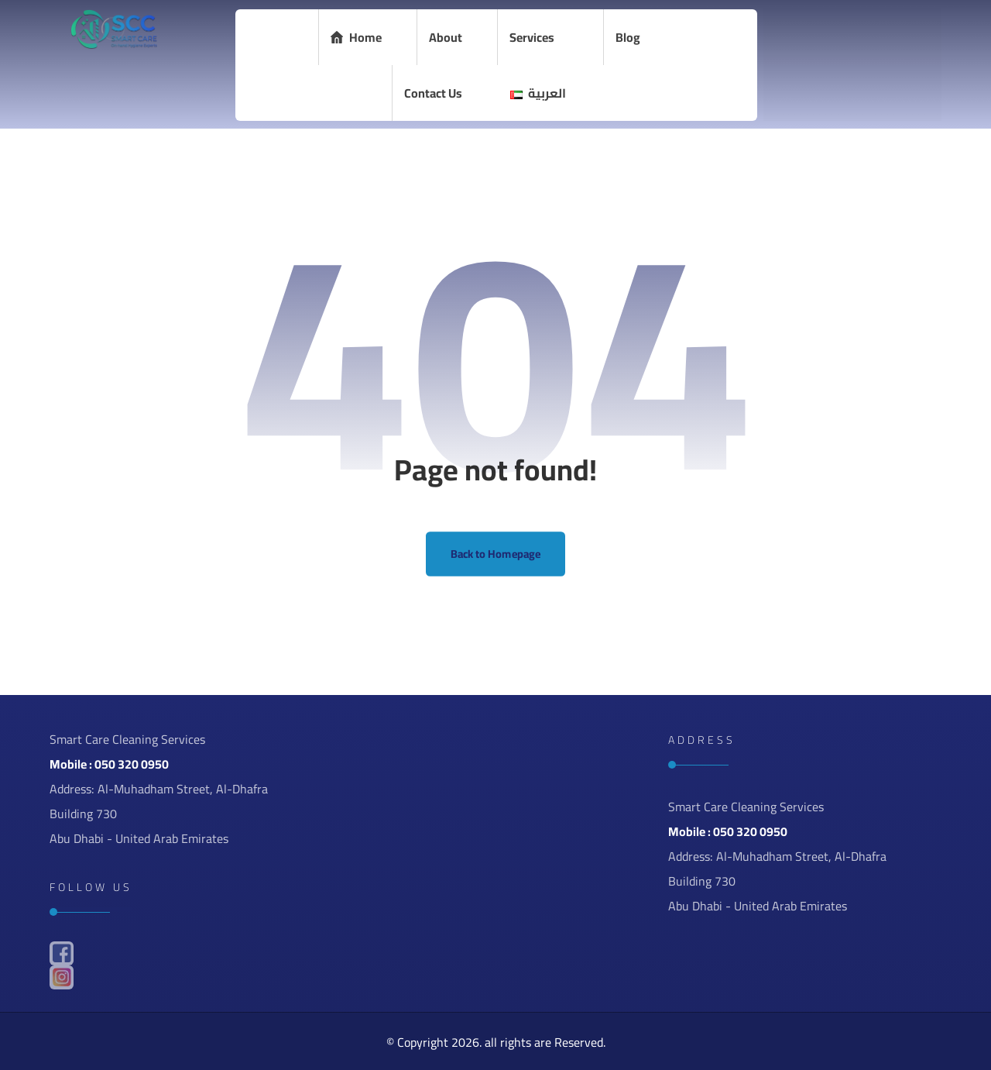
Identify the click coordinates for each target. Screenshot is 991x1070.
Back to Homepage (496, 554)
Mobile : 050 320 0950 (109, 764)
